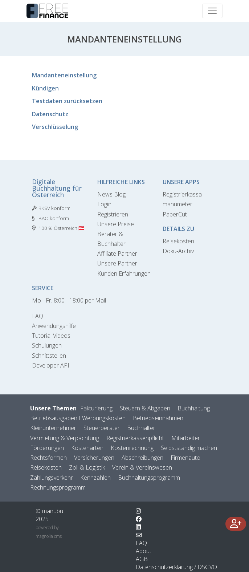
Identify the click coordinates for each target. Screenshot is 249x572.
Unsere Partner (117, 263)
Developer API (50, 365)
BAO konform (53, 218)
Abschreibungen (142, 458)
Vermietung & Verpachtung (64, 438)
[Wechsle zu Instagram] (138, 511)
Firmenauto (185, 458)
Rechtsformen (48, 458)
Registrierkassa (182, 194)
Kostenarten (87, 448)
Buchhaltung (193, 408)
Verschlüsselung (55, 127)
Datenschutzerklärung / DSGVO (176, 567)
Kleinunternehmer (53, 428)
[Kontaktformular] (139, 535)
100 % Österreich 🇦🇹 (61, 228)
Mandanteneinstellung (64, 75)
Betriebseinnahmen (158, 418)
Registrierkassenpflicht (135, 438)
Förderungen (47, 448)
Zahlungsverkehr (51, 478)
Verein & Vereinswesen (142, 467)
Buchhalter (141, 428)
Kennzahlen (95, 478)
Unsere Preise (115, 224)
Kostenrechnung (132, 448)
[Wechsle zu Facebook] (139, 519)
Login (104, 204)
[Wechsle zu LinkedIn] (138, 527)
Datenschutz (50, 114)
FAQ (37, 316)
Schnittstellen (49, 356)
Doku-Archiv (178, 251)
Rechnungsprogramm (58, 487)
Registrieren (112, 214)
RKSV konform (54, 208)
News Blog (111, 194)
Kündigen (45, 88)
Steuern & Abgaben (145, 408)
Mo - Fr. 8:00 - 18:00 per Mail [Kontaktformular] (69, 300)
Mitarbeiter (185, 438)
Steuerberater (101, 428)
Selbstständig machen (189, 448)
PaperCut (175, 214)
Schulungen (47, 345)
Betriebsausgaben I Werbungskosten (78, 418)
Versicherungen (94, 458)
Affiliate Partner (117, 253)
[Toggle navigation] (212, 11)
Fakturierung (96, 408)
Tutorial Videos (51, 336)
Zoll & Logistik (87, 467)
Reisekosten (178, 241)
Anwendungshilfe (54, 326)
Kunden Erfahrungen (124, 273)
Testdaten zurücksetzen (67, 101)
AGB (142, 559)
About (143, 551)
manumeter (177, 204)
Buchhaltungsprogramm (149, 478)
